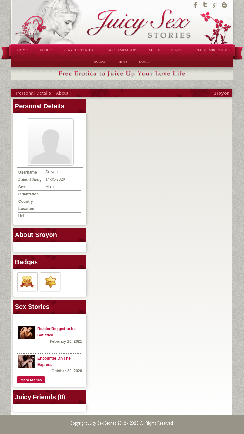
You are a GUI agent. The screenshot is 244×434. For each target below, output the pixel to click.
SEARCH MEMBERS (121, 50)
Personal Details (33, 93)
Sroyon (222, 93)
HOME (22, 50)
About (62, 93)
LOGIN (144, 61)
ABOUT (45, 50)
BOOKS (100, 61)
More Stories (31, 380)
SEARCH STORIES (78, 50)
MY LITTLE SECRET (165, 50)
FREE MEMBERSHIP (210, 50)
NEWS (123, 61)
